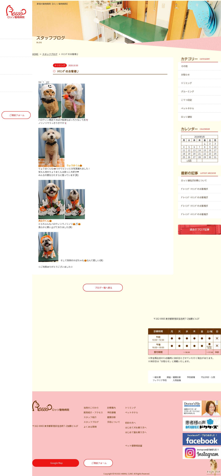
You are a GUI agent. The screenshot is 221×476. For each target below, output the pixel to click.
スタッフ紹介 (90, 417)
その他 (184, 66)
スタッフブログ (49, 54)
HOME (35, 54)
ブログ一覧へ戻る (103, 287)
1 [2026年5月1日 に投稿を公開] (204, 143)
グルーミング (187, 91)
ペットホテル (187, 108)
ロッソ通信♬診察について (194, 180)
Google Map (56, 462)
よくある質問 (90, 426)
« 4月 (189, 160)
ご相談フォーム (16, 115)
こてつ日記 (186, 99)
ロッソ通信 (186, 116)
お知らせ (185, 74)
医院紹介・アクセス (93, 412)
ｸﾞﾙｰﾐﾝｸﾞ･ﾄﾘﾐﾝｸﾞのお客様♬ (194, 188)
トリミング (186, 83)
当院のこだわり (91, 407)
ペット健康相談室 (133, 445)
